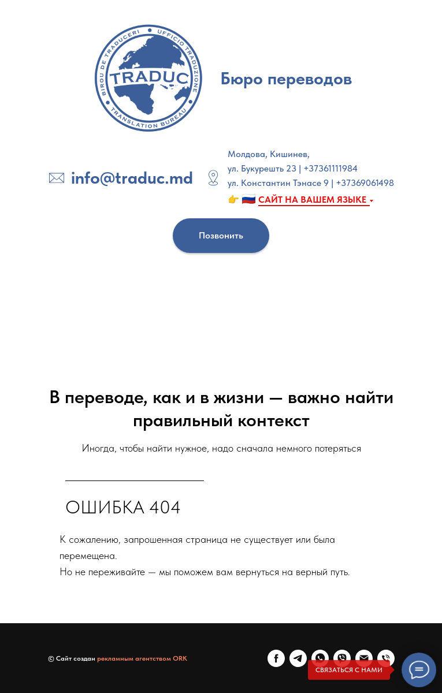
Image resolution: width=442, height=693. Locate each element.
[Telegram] (298, 658)
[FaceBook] (276, 658)
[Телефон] (386, 658)
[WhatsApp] (320, 658)
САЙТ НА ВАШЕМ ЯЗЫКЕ (312, 199)
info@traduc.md (132, 177)
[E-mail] (364, 658)
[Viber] (342, 658)
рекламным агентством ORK (142, 658)
